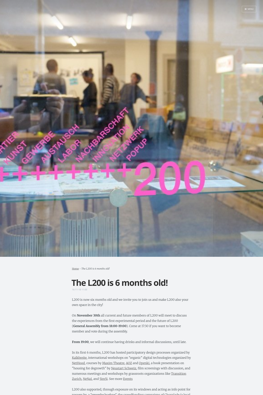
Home (75, 268)
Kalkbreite (79, 358)
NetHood (78, 363)
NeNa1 (87, 379)
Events (128, 379)
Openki (144, 363)
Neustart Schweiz (123, 368)
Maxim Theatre (113, 363)
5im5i (103, 379)
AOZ (129, 363)
